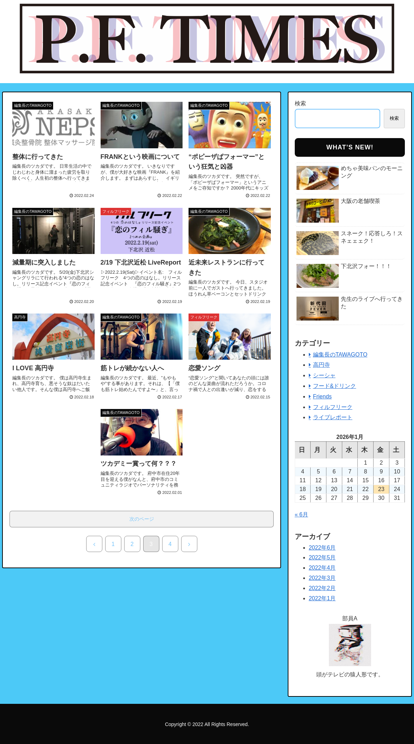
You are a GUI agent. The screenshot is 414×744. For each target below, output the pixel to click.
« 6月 (301, 514)
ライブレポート (332, 417)
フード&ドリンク (334, 386)
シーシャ (324, 375)
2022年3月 (322, 578)
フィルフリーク (332, 407)
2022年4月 (322, 568)
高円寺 (321, 365)
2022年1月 (322, 598)
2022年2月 (322, 588)
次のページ (141, 519)
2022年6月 (322, 548)
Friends (322, 396)
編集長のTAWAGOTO (340, 355)
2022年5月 (322, 557)
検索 (300, 103)
